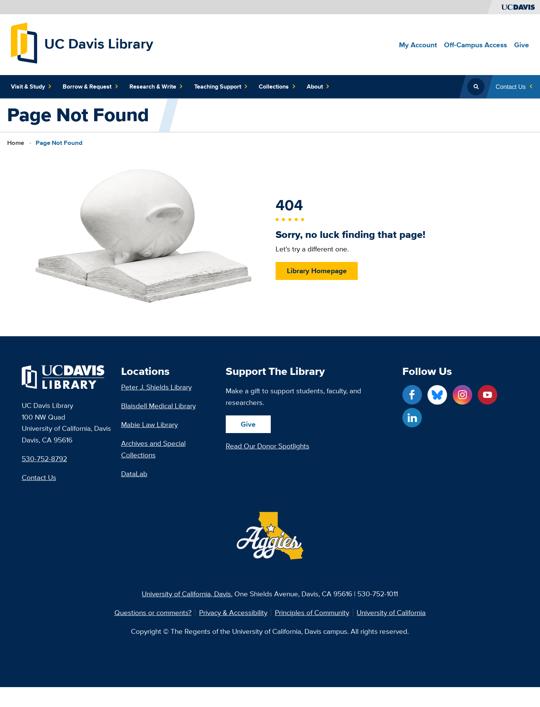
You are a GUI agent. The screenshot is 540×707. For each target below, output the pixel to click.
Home (15, 142)
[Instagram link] (462, 395)
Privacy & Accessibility (233, 612)
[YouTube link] (487, 395)
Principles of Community (312, 612)
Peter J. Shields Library (156, 387)
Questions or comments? (153, 612)
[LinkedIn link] (412, 417)
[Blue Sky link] (437, 395)
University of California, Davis (186, 593)
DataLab (134, 473)
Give (248, 424)
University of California (391, 612)
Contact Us (39, 477)
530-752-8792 (44, 458)
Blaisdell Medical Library (158, 405)
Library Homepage (316, 270)
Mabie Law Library (149, 424)
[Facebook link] (412, 395)
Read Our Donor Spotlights (267, 446)
